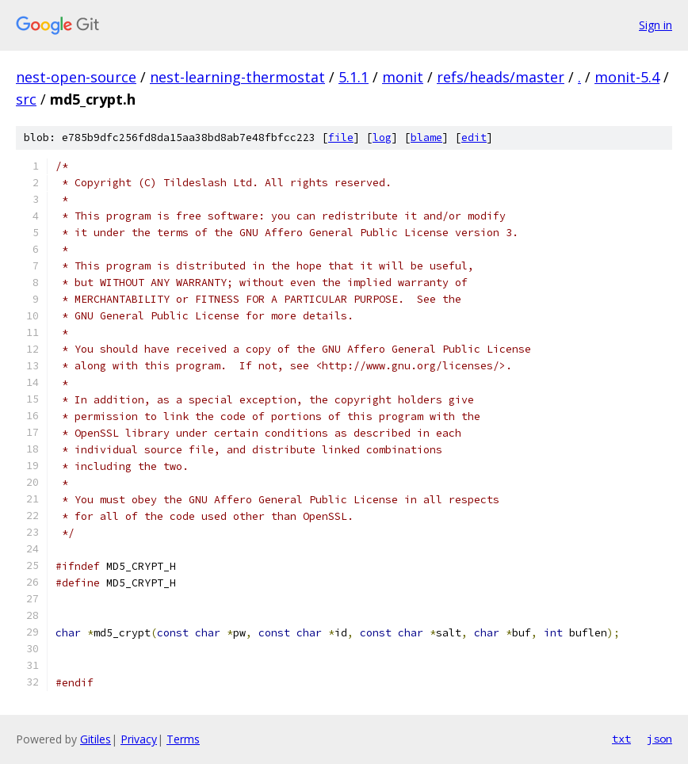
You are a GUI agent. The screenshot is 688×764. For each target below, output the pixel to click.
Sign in (655, 24)
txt (621, 739)
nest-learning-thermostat (237, 76)
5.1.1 (353, 76)
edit (474, 137)
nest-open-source (76, 76)
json (659, 739)
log (382, 137)
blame (426, 137)
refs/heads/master (500, 76)
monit (402, 76)
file (341, 137)
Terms (183, 739)
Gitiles (95, 739)
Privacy (138, 739)
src (26, 99)
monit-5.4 (626, 76)
